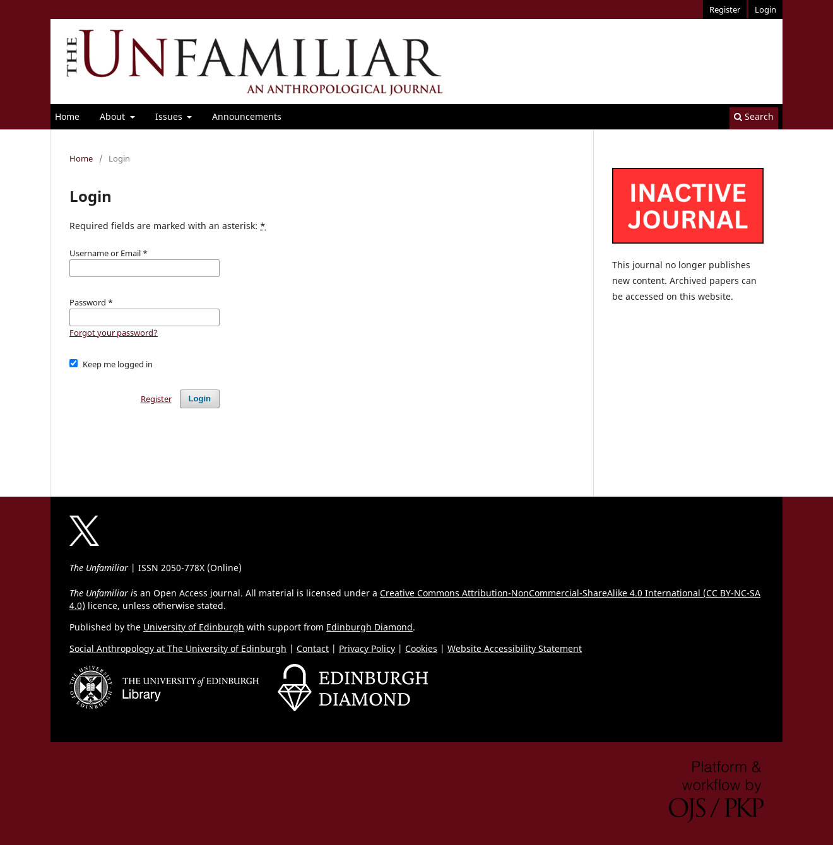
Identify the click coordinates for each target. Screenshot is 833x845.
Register (724, 9)
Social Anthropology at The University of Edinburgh (178, 648)
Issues (170, 116)
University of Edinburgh (193, 627)
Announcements (246, 116)
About (113, 116)
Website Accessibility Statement (514, 648)
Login (765, 9)
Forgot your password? (113, 332)
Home (67, 116)
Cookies (421, 648)
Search (754, 116)
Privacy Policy (367, 648)
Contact (313, 648)
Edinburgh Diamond (369, 627)
